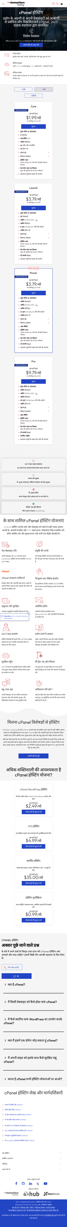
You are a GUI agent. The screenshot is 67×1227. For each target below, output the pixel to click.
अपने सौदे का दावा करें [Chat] (31, 45)
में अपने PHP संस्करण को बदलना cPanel (19, 1126)
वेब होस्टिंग (5, 1153)
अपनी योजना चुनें (33, 756)
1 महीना (33, 95)
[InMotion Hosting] (11, 1194)
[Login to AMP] (57, 3)
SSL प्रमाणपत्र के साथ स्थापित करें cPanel (18, 1131)
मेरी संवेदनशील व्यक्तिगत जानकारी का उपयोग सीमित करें (42, 1210)
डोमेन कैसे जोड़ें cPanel (12, 1110)
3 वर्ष (23, 89)
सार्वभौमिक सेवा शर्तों (51, 1215)
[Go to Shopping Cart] (61, 3)
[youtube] (45, 1183)
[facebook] (16, 1183)
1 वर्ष (43, 89)
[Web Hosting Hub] (31, 1194)
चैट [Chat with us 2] (18, 976)
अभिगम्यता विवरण (40, 1207)
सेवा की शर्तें (15, 1207)
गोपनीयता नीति (24, 1207)
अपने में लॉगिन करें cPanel (14, 1105)
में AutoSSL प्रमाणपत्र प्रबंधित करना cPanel (20, 1140)
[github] (23, 1183)
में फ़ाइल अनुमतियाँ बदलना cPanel (16, 1136)
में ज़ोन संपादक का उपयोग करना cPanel (18, 1115)
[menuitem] (53, 3)
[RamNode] (52, 1194)
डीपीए (31, 1207)
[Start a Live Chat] (53, 3)
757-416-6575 (13, 967)
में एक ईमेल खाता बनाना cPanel (15, 1120)
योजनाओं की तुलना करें (33, 812)
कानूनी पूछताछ (50, 1207)
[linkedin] (30, 1183)
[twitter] (37, 1183)
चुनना (33, 126)
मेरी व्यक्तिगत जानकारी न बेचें (17, 1210)
